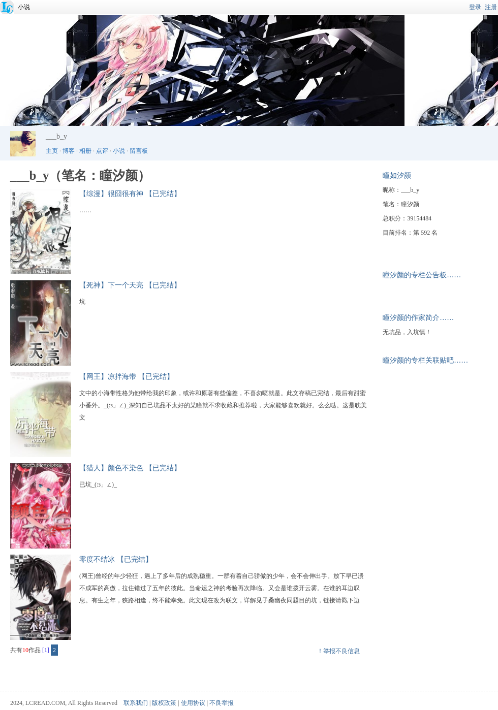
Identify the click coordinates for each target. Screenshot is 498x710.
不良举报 (221, 702)
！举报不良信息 (338, 651)
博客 (69, 150)
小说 (24, 7)
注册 (491, 7)
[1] (45, 650)
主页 (52, 150)
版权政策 (164, 702)
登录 (475, 7)
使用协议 (193, 702)
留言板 (139, 150)
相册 (85, 150)
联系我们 (135, 702)
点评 (102, 150)
